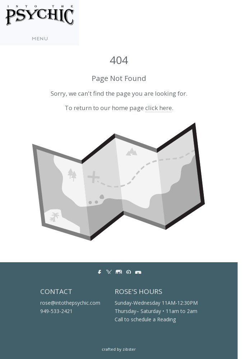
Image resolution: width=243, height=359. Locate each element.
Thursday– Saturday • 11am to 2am (156, 311)
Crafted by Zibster (119, 349)
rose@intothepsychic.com (70, 303)
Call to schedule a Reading (145, 319)
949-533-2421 (56, 311)
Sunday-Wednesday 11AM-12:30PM (156, 303)
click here (158, 108)
